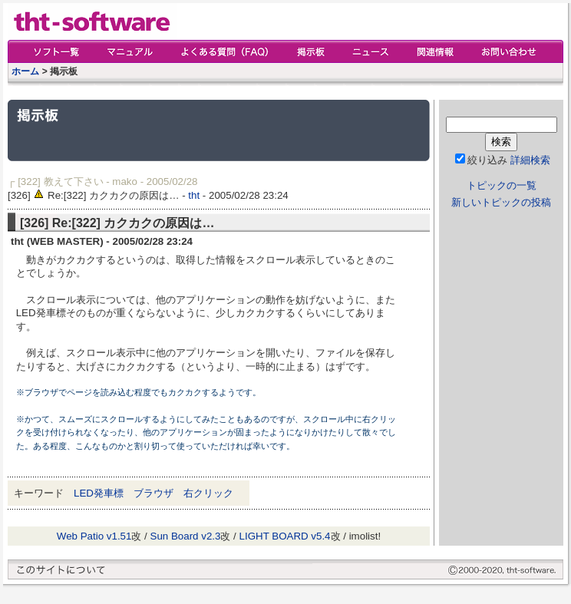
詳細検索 (530, 160)
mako (124, 181)
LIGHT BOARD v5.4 (285, 536)
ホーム (25, 71)
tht (194, 195)
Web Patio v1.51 (94, 536)
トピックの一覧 (501, 185)
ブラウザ (153, 493)
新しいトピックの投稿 (501, 202)
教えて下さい (74, 181)
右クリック (208, 493)
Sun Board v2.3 (185, 536)
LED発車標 (99, 493)
